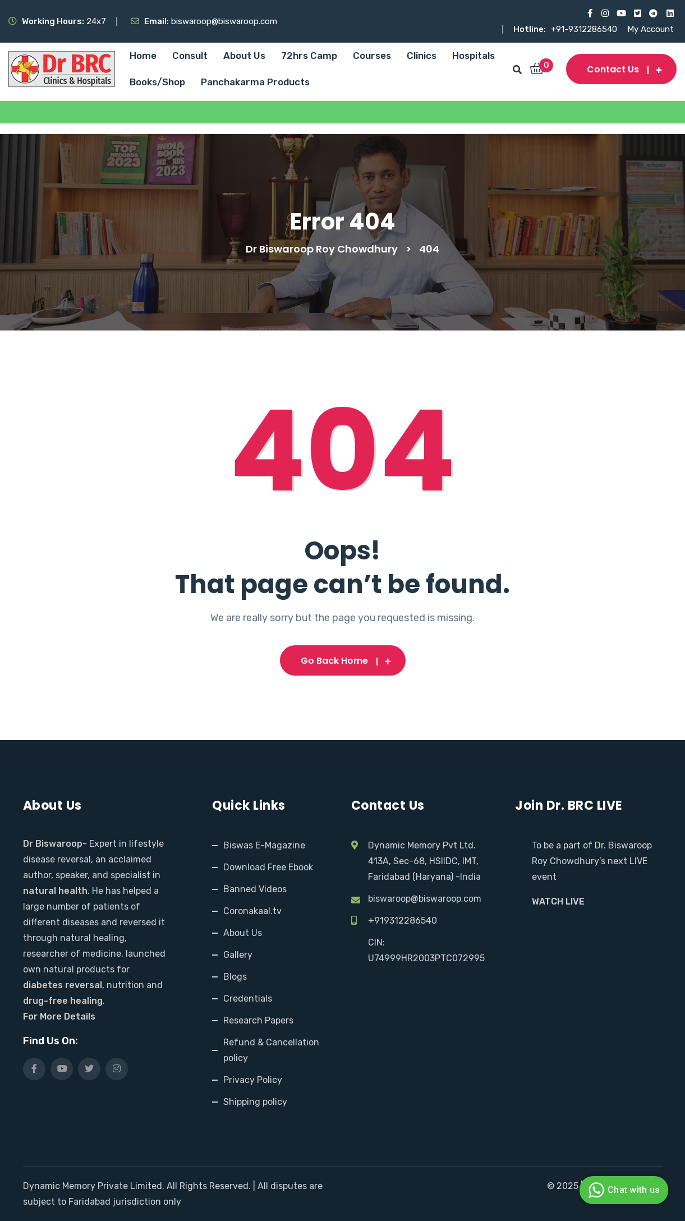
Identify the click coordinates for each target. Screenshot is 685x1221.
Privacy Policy (252, 1080)
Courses (372, 55)
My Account (650, 29)
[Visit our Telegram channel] (653, 13)
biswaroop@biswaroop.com (424, 898)
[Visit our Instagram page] (604, 13)
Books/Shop (157, 82)
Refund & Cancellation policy (271, 1050)
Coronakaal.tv (252, 911)
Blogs (235, 976)
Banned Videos (255, 889)
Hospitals (473, 55)
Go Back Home (343, 660)
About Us (244, 55)
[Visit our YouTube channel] (621, 13)
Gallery (237, 954)
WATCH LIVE (558, 901)
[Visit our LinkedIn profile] (670, 13)
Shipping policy (255, 1101)
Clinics (421, 55)
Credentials (247, 998)
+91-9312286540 (585, 29)
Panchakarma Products (255, 82)
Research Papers (258, 1020)
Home (143, 55)
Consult (190, 55)
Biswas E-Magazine (264, 845)
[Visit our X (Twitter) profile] (637, 13)
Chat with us (622, 1190)
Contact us (621, 69)
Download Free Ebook (268, 867)
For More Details (59, 1016)
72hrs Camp (309, 55)
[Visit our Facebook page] (588, 13)
